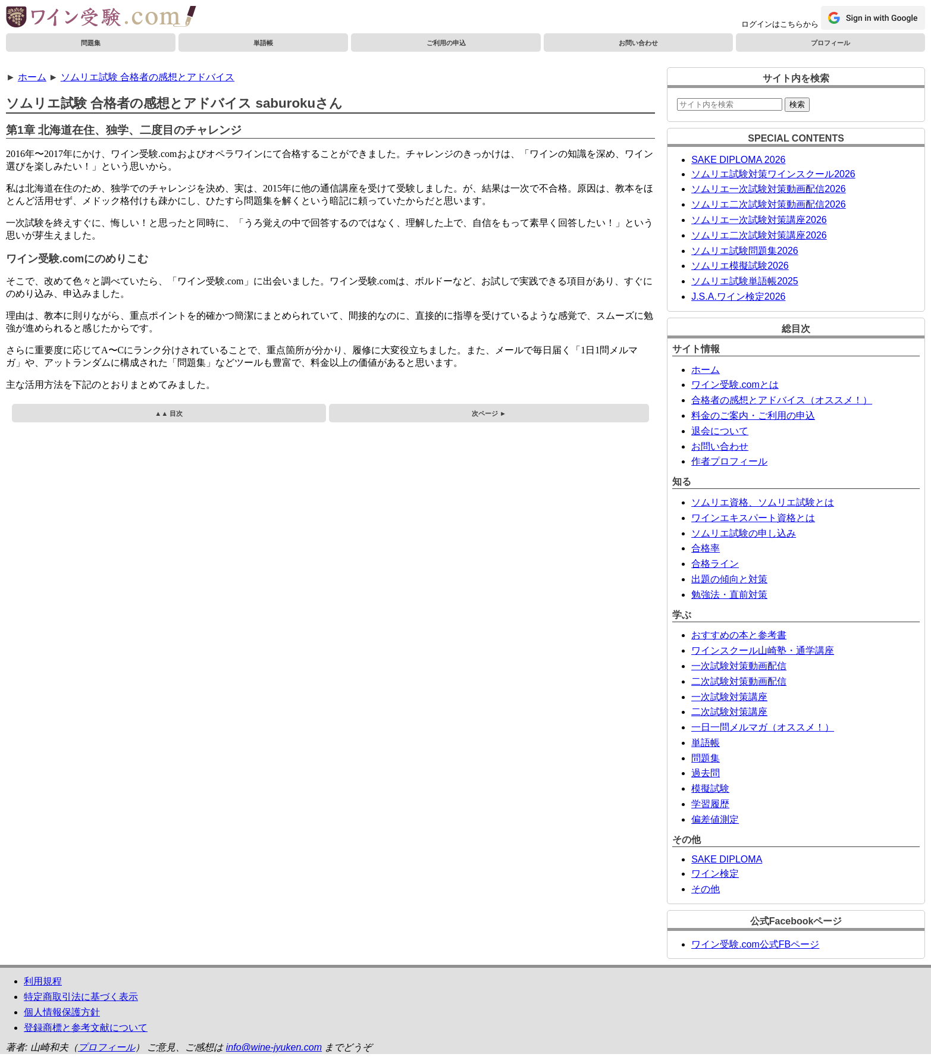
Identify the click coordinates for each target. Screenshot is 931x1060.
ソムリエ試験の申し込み (743, 533)
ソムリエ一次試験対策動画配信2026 (768, 189)
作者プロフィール (729, 461)
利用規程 (43, 981)
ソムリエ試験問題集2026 (744, 251)
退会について (719, 431)
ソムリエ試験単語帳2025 (744, 281)
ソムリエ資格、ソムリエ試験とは (762, 502)
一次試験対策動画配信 (738, 666)
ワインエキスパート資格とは (753, 518)
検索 (797, 104)
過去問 (705, 773)
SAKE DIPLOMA (726, 859)
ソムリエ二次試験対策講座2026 (759, 235)
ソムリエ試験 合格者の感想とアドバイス (147, 77)
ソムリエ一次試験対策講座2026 (759, 220)
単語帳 (263, 42)
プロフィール (830, 42)
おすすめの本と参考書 (738, 635)
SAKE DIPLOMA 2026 (738, 160)
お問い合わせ (638, 42)
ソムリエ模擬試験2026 (740, 266)
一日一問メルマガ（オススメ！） (762, 727)
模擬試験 (710, 788)
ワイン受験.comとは (735, 385)
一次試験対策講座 (729, 697)
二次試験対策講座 (729, 712)
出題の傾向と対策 (729, 579)
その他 (705, 889)
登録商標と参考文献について (86, 1028)
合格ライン (715, 564)
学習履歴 (710, 804)
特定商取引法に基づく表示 (81, 997)
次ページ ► (489, 413)
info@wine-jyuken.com (274, 1047)
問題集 (91, 42)
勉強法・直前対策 (729, 594)
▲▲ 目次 (169, 413)
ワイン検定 (715, 873)
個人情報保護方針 (62, 1012)
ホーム (32, 77)
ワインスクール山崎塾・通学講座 (762, 650)
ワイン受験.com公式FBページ (755, 944)
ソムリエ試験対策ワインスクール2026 (773, 174)
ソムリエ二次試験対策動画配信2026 (768, 204)
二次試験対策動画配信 (738, 681)
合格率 (705, 548)
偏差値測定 (715, 819)
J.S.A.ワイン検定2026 (738, 296)
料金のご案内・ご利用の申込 (753, 415)
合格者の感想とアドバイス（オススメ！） (781, 400)
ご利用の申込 (446, 42)
